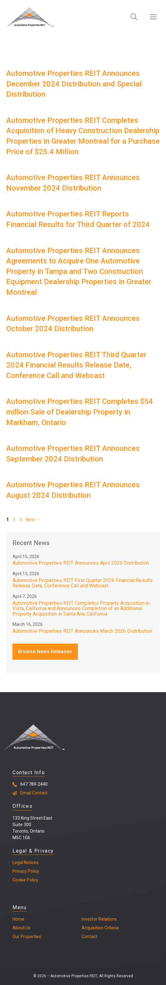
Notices (31, 862)
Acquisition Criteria (100, 927)
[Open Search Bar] (134, 17)
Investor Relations (99, 919)
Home (18, 919)
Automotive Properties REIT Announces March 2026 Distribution (82, 631)
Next (33, 519)
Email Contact (34, 792)
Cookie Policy (25, 879)
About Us (21, 927)
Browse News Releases (45, 651)
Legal (17, 862)
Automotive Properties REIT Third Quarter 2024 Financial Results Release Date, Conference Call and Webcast (76, 365)
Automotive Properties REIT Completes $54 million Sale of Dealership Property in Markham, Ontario (79, 412)
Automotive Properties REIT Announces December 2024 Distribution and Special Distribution (73, 84)
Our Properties (26, 936)
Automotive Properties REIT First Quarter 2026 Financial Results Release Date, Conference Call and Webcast (82, 583)
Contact (89, 936)
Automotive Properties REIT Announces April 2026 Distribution (80, 563)
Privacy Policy (25, 871)
